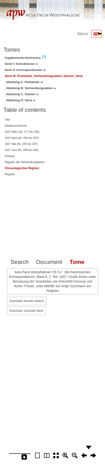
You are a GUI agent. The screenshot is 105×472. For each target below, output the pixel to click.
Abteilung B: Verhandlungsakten (31, 88)
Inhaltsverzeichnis (16, 125)
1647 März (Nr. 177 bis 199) (22, 131)
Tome (77, 262)
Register (10, 174)
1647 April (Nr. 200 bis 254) (21, 138)
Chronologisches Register (22, 168)
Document (49, 262)
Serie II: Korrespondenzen (25, 70)
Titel (7, 119)
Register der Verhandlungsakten (25, 162)
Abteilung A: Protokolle (24, 82)
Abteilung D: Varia (20, 100)
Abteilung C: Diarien (22, 94)
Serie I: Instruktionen (21, 64)
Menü (82, 33)
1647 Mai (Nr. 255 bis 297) (21, 144)
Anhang (9, 156)
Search (19, 262)
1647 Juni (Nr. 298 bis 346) (21, 150)
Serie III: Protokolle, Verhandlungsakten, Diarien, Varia (44, 76)
